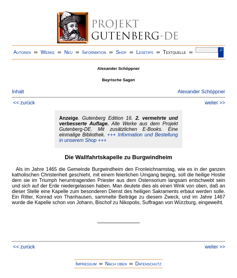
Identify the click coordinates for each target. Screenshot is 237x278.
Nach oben (116, 263)
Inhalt (18, 91)
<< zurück (24, 102)
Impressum (86, 263)
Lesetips (144, 52)
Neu (68, 52)
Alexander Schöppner (201, 91)
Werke (48, 52)
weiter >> (215, 102)
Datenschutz (148, 263)
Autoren (22, 52)
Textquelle (174, 52)
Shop (121, 52)
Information (94, 52)
